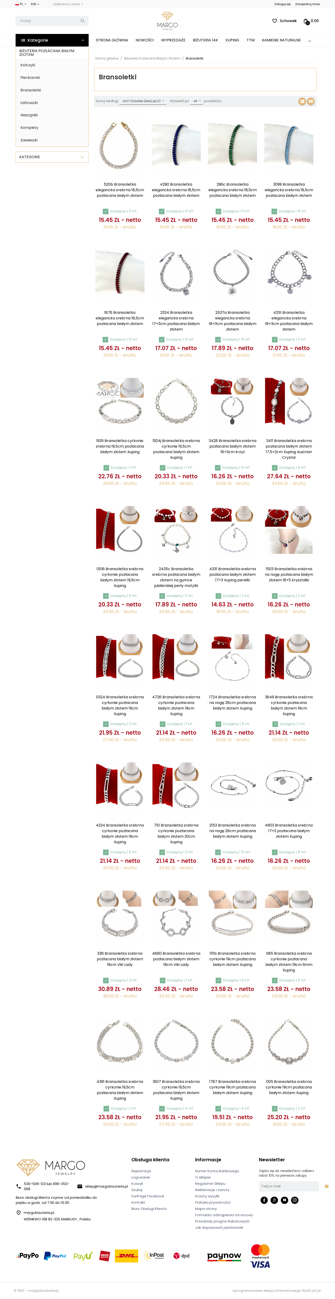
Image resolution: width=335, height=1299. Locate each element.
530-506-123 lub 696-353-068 (42, 1186)
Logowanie (140, 1177)
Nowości (145, 40)
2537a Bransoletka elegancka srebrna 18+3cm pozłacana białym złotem (232, 321)
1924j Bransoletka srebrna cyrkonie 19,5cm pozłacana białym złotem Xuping (176, 449)
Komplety (29, 127)
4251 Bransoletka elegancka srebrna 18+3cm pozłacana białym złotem (289, 321)
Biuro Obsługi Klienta (149, 1208)
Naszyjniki (29, 115)
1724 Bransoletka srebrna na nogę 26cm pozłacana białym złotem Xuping (232, 702)
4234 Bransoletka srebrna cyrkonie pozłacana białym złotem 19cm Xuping (120, 834)
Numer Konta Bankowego (217, 1170)
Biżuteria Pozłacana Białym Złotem (46, 52)
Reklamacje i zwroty (212, 1189)
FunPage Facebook (147, 1196)
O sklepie (203, 1177)
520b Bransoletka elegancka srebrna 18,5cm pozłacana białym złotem (120, 190)
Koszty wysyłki (207, 1196)
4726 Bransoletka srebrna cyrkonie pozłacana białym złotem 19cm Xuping (176, 705)
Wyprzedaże (173, 40)
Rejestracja (141, 1170)
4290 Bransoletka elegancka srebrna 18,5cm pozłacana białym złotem (176, 190)
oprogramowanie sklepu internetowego (266, 1290)
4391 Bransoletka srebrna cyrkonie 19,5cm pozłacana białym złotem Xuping (120, 1090)
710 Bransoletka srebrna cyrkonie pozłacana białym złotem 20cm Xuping (176, 834)
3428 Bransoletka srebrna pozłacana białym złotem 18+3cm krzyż (232, 446)
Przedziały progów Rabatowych (222, 1221)
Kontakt (138, 1202)
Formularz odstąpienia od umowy (224, 1214)
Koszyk (137, 1183)
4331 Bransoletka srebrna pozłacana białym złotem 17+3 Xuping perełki (232, 574)
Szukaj (136, 1189)
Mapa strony (206, 1208)
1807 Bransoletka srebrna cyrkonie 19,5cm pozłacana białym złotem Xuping (176, 1090)
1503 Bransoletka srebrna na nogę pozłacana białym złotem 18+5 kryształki (289, 574)
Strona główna (112, 40)
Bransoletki (30, 90)
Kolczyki (27, 65)
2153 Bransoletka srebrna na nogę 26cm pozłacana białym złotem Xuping (232, 831)
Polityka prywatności (213, 1202)
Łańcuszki (29, 102)
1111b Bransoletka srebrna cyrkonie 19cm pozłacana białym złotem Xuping (232, 959)
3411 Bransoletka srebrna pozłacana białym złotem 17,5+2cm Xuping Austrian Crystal (289, 449)
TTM (251, 40)
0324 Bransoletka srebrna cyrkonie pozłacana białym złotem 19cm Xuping (120, 705)
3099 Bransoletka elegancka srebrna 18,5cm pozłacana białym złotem (289, 190)
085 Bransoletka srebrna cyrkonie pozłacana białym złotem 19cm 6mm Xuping (288, 962)
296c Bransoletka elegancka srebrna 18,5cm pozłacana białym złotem (232, 190)
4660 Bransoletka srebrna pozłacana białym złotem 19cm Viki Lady (176, 959)
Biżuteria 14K (205, 40)
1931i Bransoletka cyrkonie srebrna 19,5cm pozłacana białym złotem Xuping (120, 446)
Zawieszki (28, 140)
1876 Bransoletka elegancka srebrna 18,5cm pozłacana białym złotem (120, 318)
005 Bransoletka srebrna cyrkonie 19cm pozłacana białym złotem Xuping (289, 1087)
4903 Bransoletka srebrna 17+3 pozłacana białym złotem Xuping (289, 831)
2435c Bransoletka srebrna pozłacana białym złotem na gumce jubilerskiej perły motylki (176, 577)
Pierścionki (30, 77)
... (309, 40)
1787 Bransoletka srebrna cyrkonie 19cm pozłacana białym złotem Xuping (232, 1087)
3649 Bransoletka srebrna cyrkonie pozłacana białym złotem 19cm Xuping (289, 705)
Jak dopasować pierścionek (219, 1227)
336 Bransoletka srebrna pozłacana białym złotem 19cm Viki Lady (120, 959)
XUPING (232, 40)
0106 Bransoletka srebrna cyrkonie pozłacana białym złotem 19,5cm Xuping (120, 577)
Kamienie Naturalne (281, 40)
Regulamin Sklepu (210, 1183)
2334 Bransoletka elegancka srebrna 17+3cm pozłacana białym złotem (176, 321)
